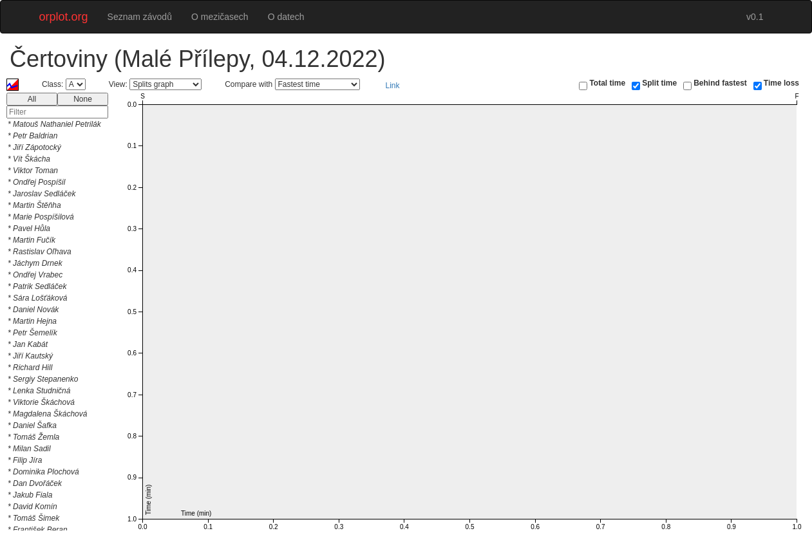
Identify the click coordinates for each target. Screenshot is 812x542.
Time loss (781, 83)
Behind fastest (720, 83)
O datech (286, 17)
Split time (659, 83)
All (32, 99)
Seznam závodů (140, 17)
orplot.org (63, 16)
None (82, 99)
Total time (607, 83)
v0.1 (754, 17)
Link (393, 85)
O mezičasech (220, 17)
